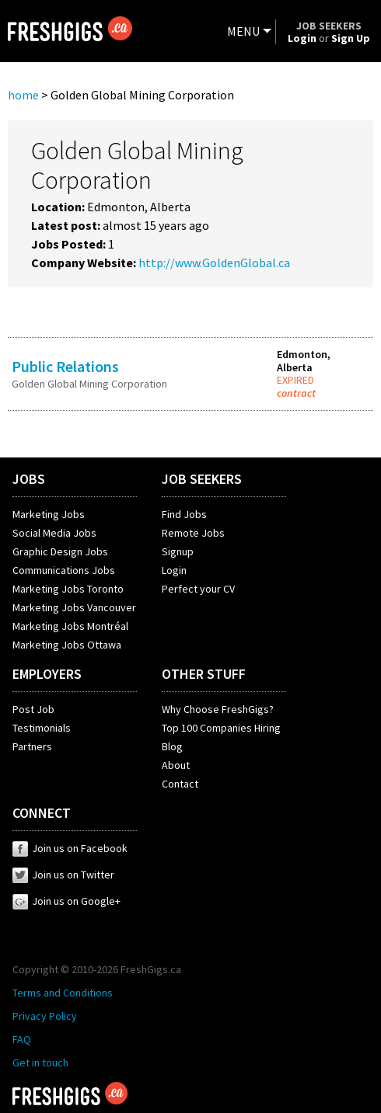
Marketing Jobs (48, 514)
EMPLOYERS (47, 674)
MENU (243, 31)
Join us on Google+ (66, 901)
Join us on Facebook (70, 848)
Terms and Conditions (62, 993)
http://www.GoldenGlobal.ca (214, 262)
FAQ (21, 1039)
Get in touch (40, 1063)
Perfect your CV (198, 589)
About (176, 765)
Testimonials (41, 728)
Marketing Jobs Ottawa (66, 645)
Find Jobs (184, 514)
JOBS (28, 479)
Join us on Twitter (63, 875)
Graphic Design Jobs (60, 551)
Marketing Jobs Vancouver (74, 607)
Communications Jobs (63, 570)
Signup (178, 551)
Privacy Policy (44, 1016)
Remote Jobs (193, 533)
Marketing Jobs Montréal (70, 626)
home (23, 95)
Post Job (33, 709)
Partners (32, 746)
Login (174, 570)
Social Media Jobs (54, 533)
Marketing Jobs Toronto (68, 589)
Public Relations (65, 366)
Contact (180, 784)
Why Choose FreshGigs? (218, 709)
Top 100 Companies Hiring (221, 728)
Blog (172, 746)
